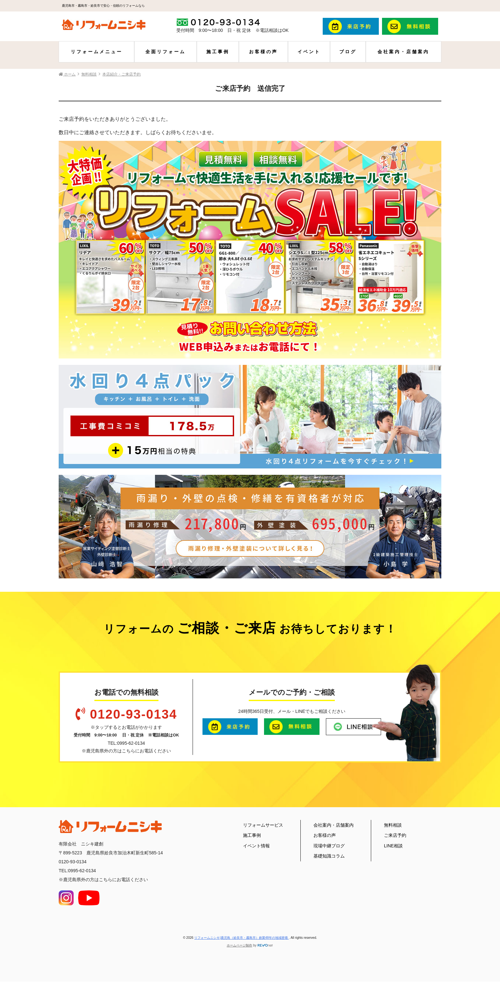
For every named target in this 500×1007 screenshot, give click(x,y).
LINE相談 (393, 845)
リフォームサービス (263, 825)
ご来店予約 (395, 835)
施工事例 (217, 51)
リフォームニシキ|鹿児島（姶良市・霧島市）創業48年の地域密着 (241, 937)
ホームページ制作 (239, 945)
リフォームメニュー (96, 51)
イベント (309, 51)
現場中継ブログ (329, 845)
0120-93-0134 (133, 714)
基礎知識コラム (329, 855)
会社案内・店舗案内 (403, 51)
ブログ (348, 51)
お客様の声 (263, 51)
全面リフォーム (165, 51)
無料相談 (393, 825)
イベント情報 (256, 845)
